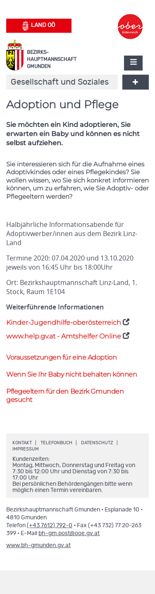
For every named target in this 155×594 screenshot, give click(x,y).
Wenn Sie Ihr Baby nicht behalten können (71, 374)
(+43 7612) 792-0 (49, 525)
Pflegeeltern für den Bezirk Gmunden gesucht (65, 395)
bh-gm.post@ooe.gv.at (69, 533)
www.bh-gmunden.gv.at (38, 545)
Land (39, 26)
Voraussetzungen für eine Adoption (61, 357)
